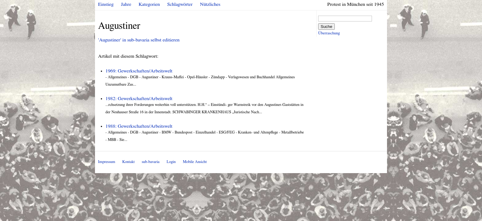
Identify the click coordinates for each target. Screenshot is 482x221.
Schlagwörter (179, 4)
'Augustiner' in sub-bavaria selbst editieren (139, 39)
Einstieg (106, 4)
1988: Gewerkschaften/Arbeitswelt (138, 126)
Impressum (106, 162)
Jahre (126, 4)
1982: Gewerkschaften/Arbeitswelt (138, 98)
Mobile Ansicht (195, 162)
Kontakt (128, 162)
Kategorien (149, 4)
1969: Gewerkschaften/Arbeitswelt (138, 70)
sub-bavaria (150, 162)
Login (171, 162)
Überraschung (329, 33)
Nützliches (210, 4)
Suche (326, 26)
